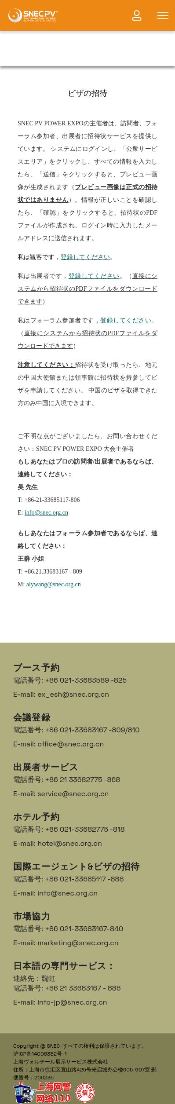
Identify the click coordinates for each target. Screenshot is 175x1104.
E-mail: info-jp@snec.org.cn (60, 1002)
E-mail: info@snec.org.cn (55, 893)
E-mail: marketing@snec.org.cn (66, 942)
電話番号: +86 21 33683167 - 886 (67, 988)
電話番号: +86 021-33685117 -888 (68, 879)
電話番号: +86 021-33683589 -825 (70, 680)
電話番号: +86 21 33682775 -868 (66, 779)
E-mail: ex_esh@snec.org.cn (61, 694)
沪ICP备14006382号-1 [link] (40, 1053)
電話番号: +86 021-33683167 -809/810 (76, 730)
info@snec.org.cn (46, 512)
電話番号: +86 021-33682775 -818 (69, 829)
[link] (33, 15)
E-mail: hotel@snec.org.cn (57, 843)
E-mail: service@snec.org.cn (61, 793)
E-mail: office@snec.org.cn (58, 744)
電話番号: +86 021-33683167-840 (68, 928)
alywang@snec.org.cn (53, 584)
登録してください (85, 257)
